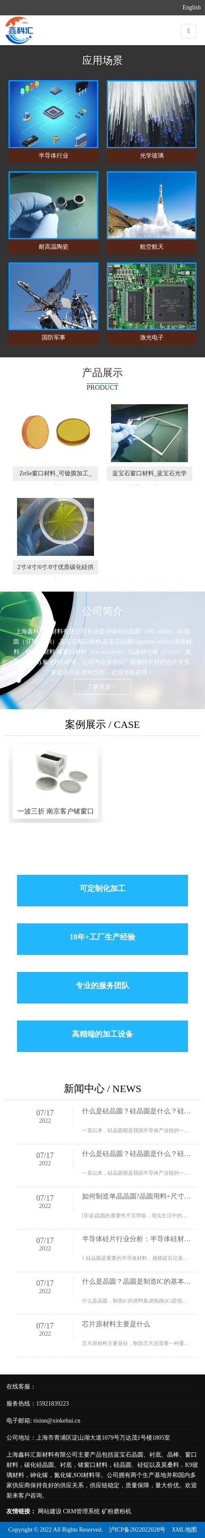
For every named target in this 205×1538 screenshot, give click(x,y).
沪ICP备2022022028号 (137, 1530)
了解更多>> (102, 687)
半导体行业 (53, 155)
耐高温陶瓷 (53, 247)
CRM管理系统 (81, 1511)
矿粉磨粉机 (116, 1511)
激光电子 (152, 337)
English (191, 7)
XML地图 (183, 1530)
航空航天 (152, 247)
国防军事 (53, 337)
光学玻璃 (152, 155)
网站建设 (50, 1511)
